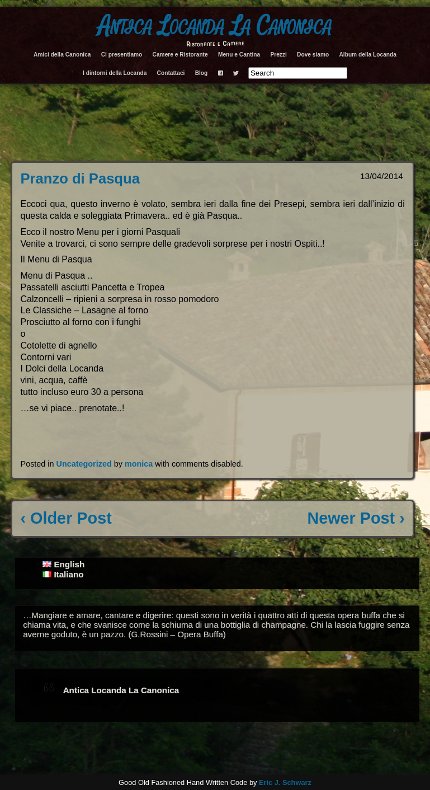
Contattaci (171, 73)
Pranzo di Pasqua (80, 178)
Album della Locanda (367, 54)
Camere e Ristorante (180, 54)
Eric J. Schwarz (285, 782)
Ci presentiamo (122, 54)
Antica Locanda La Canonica (215, 26)
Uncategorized (84, 463)
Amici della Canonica (62, 54)
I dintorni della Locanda (115, 73)
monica (139, 463)
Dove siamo (313, 54)
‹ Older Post (66, 518)
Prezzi (278, 54)
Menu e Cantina (239, 54)
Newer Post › (355, 518)
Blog (201, 73)
